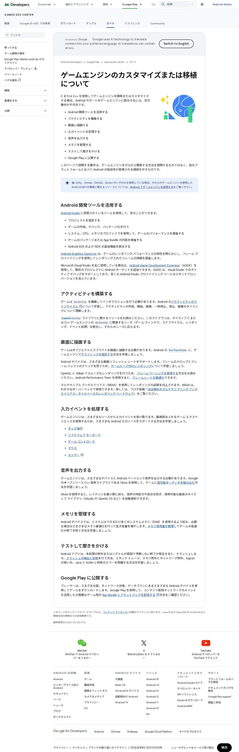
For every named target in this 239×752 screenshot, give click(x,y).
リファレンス (132, 23)
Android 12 (152, 696)
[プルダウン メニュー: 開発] (113, 4)
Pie (148, 714)
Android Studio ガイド (190, 682)
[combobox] (178, 4)
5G (86, 708)
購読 (224, 747)
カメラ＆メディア (94, 696)
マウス (72, 448)
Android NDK (184, 706)
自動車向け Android (126, 696)
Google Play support (219, 696)
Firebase (133, 731)
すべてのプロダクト (190, 731)
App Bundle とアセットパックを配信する (128, 595)
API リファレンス (187, 694)
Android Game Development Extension (154, 265)
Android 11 (152, 702)
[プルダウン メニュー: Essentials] (56, 4)
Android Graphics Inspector (79, 254)
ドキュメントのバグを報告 (221, 689)
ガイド (132, 62)
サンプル (91, 23)
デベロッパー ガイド (189, 688)
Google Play (93, 62)
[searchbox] (24, 35)
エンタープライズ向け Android (66, 686)
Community (157, 23)
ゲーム (88, 679)
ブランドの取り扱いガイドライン (108, 747)
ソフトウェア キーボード (84, 435)
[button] (21, 90)
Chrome (115, 731)
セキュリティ (60, 693)
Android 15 (152, 679)
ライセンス (78, 747)
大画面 (119, 679)
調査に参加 (214, 702)
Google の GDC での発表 (35, 23)
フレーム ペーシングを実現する (157, 373)
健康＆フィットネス (95, 690)
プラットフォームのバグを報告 (221, 681)
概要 (7, 23)
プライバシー (91, 702)
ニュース (58, 705)
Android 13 (152, 690)
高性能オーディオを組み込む (176, 483)
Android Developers (71, 62)
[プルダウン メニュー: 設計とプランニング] (94, 4)
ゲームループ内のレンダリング (131, 366)
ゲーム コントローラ (81, 442)
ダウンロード (68, 23)
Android (58, 679)
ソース (57, 699)
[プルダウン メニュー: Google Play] (142, 4)
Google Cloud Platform (158, 731)
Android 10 (152, 708)
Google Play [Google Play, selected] (130, 4)
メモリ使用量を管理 (161, 526)
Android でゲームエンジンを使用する (151, 187)
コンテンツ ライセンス (115, 612)
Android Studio (222, 4)
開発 (105, 4)
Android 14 (152, 685)
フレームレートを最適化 (148, 378)
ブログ (57, 711)
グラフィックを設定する (97, 354)
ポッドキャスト (62, 717)
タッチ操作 (75, 428)
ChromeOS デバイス (127, 690)
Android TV (121, 702)
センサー (74, 455)
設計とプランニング (77, 4)
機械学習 (89, 685)
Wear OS (120, 685)
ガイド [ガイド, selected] (110, 23)
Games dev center (18, 14)
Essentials (44, 4)
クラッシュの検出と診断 (82, 558)
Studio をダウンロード (190, 700)
